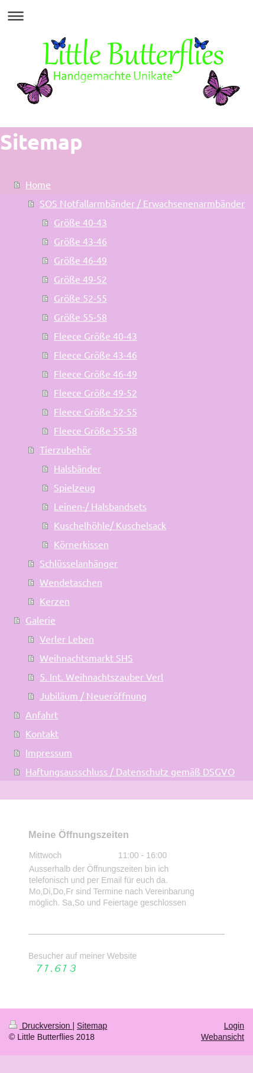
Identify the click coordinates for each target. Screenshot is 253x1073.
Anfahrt (41, 714)
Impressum (48, 752)
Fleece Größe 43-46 (95, 354)
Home (38, 184)
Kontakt (42, 733)
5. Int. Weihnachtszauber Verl (101, 676)
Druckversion (40, 1025)
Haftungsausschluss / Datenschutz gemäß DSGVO (130, 771)
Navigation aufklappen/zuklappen (126, 15)
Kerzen (55, 601)
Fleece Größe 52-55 (95, 411)
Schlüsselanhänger (79, 563)
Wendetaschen (71, 582)
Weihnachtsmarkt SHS (86, 657)
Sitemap (92, 1025)
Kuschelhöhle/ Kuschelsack (110, 525)
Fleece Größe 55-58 (95, 430)
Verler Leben (67, 639)
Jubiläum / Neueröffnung (93, 695)
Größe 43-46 (80, 241)
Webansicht (222, 1037)
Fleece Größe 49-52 (95, 392)
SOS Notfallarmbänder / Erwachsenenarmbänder (142, 203)
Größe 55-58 (80, 317)
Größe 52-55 (80, 298)
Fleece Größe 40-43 (95, 335)
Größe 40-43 (80, 222)
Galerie (40, 620)
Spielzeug (74, 487)
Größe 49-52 (80, 279)
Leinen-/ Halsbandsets (100, 506)
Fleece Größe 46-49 (95, 373)
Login (234, 1025)
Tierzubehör (65, 449)
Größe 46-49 (80, 260)
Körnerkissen (81, 544)
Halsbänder (77, 468)
